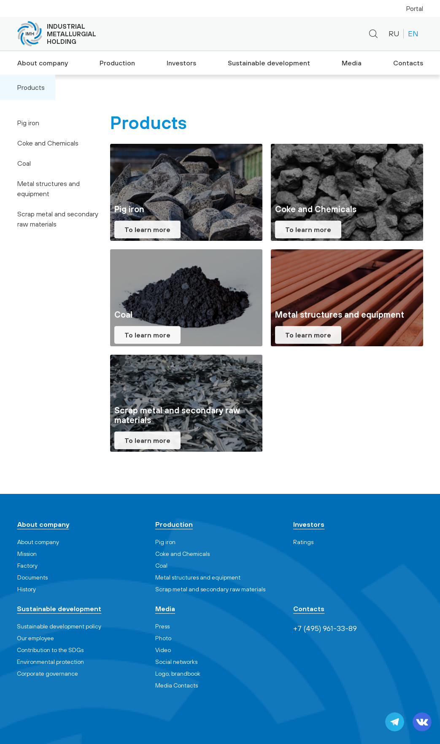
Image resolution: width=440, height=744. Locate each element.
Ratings (303, 542)
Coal (24, 163)
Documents (32, 577)
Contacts (408, 63)
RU (394, 33)
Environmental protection (50, 661)
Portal (414, 8)
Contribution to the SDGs (50, 650)
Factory (27, 565)
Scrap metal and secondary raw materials (57, 219)
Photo (163, 638)
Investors (181, 63)
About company (41, 63)
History (26, 589)
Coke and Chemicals (47, 143)
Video (163, 650)
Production (116, 63)
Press (162, 626)
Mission (27, 553)
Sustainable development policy (59, 626)
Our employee (35, 638)
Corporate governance (47, 673)
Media (350, 63)
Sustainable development (268, 63)
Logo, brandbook (177, 673)
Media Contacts (176, 685)
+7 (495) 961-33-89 (277, 34)
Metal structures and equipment (48, 188)
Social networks (176, 661)
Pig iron (28, 123)
